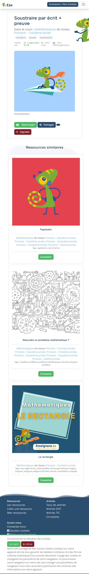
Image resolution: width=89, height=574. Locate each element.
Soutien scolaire (18, 530)
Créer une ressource (19, 509)
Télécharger (25, 125)
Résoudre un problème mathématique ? (46, 340)
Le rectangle (46, 457)
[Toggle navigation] (83, 4)
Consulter (46, 257)
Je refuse (27, 544)
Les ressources (16, 505)
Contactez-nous (16, 526)
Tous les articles (56, 505)
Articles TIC (53, 512)
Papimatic (46, 229)
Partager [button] (46, 125)
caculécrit (21, 37)
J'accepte (14, 544)
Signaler (22, 132)
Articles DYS (53, 509)
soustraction (46, 37)
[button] (58, 125)
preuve (32, 37)
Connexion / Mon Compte (63, 4)
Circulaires (52, 517)
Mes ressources (16, 512)
